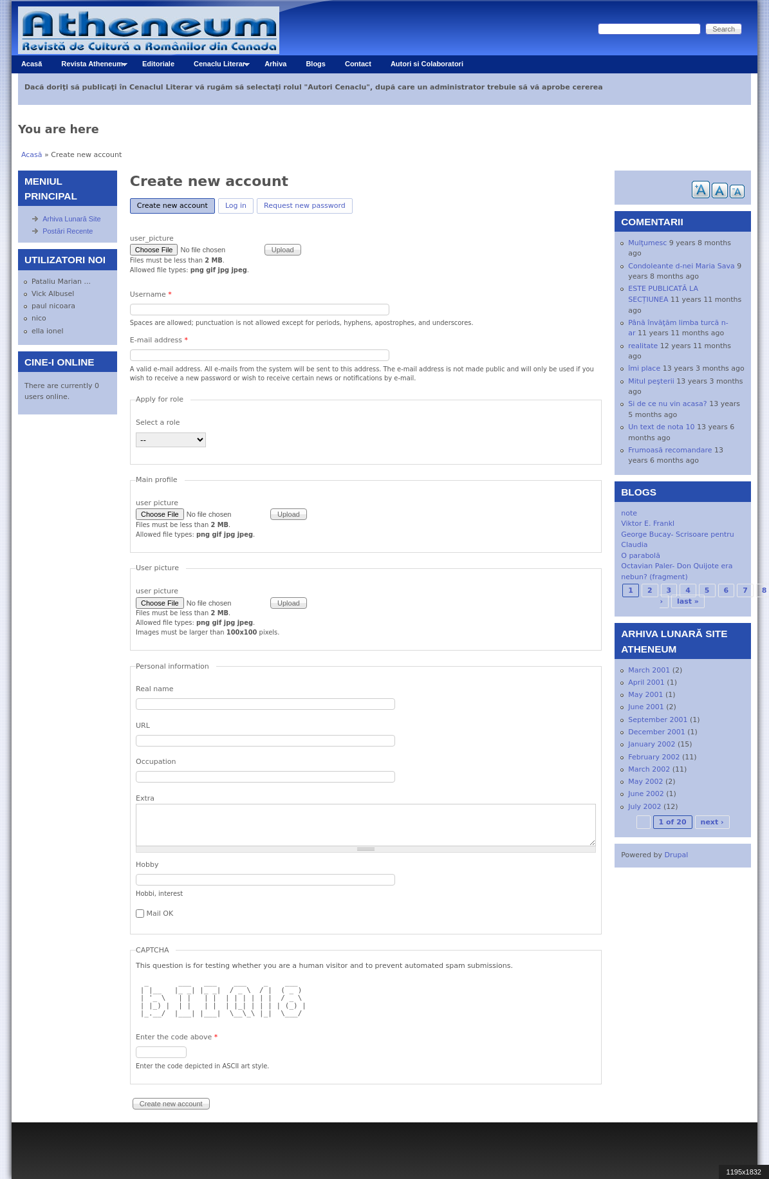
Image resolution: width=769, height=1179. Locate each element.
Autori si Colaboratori (427, 64)
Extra (145, 798)
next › (712, 822)
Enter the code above (177, 1037)
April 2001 (646, 682)
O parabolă (640, 556)
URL (143, 725)
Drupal (677, 855)
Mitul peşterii (651, 381)
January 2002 (651, 744)
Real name (154, 689)
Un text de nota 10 (661, 427)
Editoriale (158, 64)
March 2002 (649, 769)
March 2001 (649, 670)
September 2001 (657, 720)
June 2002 (645, 794)
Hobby (147, 864)
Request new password (305, 205)
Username (151, 294)
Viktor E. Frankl (647, 523)
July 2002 (644, 807)
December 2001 (656, 732)
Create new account (176, 204)
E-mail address (159, 340)
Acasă (31, 64)
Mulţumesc (647, 243)
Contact (358, 64)
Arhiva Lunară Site (71, 219)
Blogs (316, 64)
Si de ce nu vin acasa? (667, 404)
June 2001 (645, 707)
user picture (157, 503)
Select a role (158, 422)
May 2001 (645, 695)
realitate (643, 346)
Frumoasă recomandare (670, 450)
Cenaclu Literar (217, 66)
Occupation (156, 761)
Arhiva (275, 64)
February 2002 (654, 757)
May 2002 (645, 781)
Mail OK (160, 913)
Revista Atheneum (89, 66)
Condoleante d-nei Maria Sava (681, 266)
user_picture (152, 238)
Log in (235, 205)
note (629, 513)
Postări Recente (67, 231)
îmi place (644, 368)
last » (688, 601)
